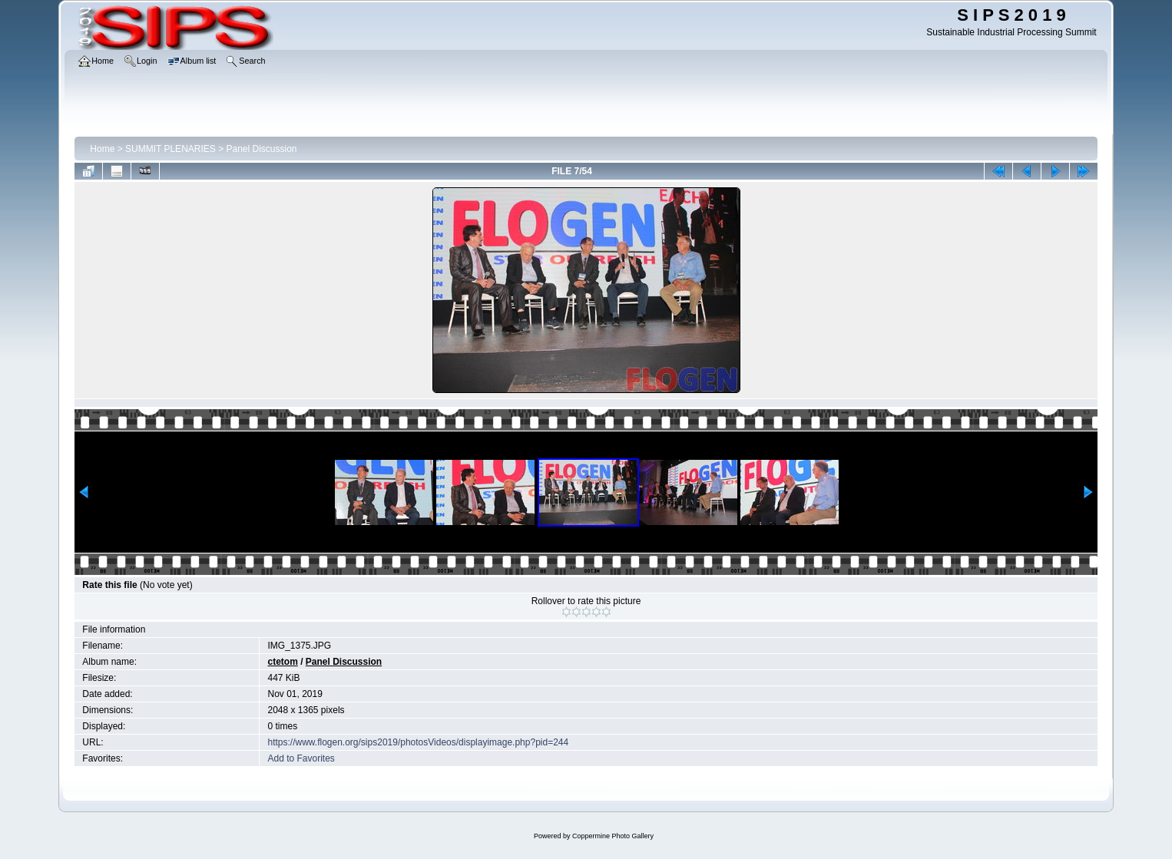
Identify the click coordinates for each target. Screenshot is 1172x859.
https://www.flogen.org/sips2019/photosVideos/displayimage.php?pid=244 (417, 742)
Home (102, 149)
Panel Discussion (262, 149)
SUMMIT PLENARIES (170, 149)
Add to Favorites (300, 758)
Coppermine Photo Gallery (613, 836)
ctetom (282, 661)
